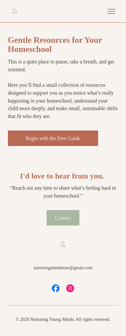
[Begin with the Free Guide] (53, 138)
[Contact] (63, 218)
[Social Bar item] (56, 288)
